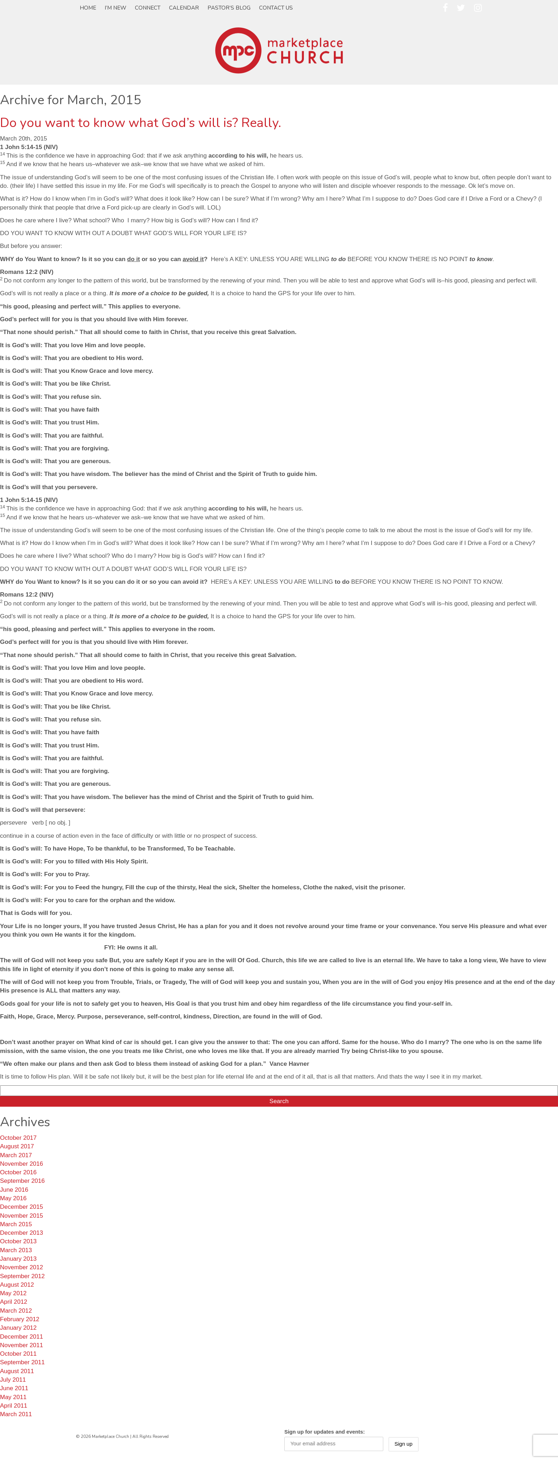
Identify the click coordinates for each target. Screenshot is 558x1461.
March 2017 (16, 1155)
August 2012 (17, 1284)
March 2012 (16, 1310)
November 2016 (21, 1163)
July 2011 (13, 1379)
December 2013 (21, 1232)
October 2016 (18, 1172)
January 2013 (18, 1258)
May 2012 (13, 1293)
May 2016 (13, 1198)
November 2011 (21, 1345)
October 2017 (18, 1137)
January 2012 (18, 1327)
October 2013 (18, 1241)
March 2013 (16, 1250)
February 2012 (20, 1319)
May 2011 (13, 1397)
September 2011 (22, 1362)
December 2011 (21, 1336)
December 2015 (21, 1206)
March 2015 (16, 1224)
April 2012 (13, 1301)
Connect (147, 7)
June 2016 (14, 1189)
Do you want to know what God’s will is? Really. (140, 123)
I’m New (115, 7)
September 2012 (22, 1276)
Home (88, 7)
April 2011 (13, 1405)
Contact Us (276, 7)
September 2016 (22, 1180)
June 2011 (14, 1388)
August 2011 (17, 1371)
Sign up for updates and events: (324, 1432)
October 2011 (18, 1353)
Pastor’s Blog (229, 7)
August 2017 (17, 1146)
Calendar (184, 7)
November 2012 (21, 1267)
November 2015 (21, 1215)
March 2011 (16, 1414)
